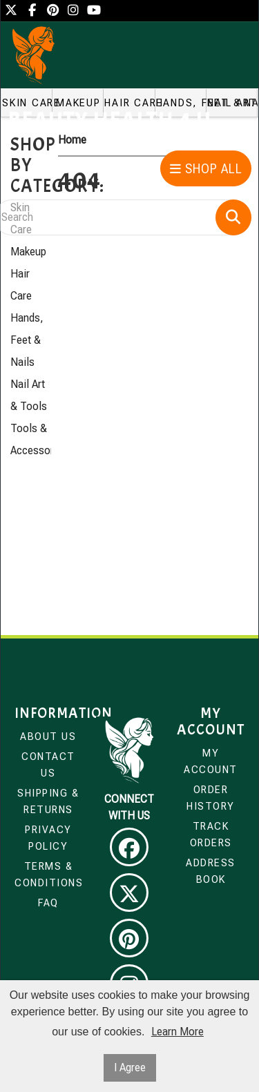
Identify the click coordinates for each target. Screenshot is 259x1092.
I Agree (130, 1067)
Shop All (206, 169)
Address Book (211, 871)
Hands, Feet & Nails (27, 340)
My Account (211, 761)
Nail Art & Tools (28, 395)
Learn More (177, 1031)
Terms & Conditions (48, 874)
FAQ (48, 903)
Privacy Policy (48, 837)
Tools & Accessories (30, 439)
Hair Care (21, 284)
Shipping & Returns (48, 801)
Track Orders (211, 834)
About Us (48, 736)
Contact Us (48, 764)
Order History (210, 797)
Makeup (28, 251)
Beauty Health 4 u (109, 121)
